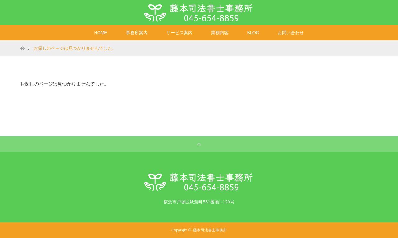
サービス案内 (179, 32)
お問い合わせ (291, 32)
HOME (100, 32)
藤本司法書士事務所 (210, 230)
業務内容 (220, 32)
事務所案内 (137, 32)
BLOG (253, 32)
